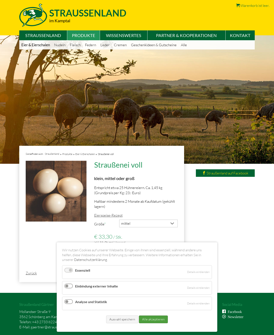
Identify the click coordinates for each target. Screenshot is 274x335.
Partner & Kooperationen (186, 35)
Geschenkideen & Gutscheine (154, 45)
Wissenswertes (123, 35)
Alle (184, 45)
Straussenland (87, 12)
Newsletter (235, 316)
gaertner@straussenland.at (51, 327)
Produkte (83, 35)
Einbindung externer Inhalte (96, 286)
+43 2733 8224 (44, 322)
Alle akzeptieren (153, 319)
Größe (102, 224)
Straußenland (43, 35)
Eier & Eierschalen (35, 45)
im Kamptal (59, 20)
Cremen (120, 45)
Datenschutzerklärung (90, 260)
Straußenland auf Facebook (225, 173)
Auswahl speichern (122, 319)
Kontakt (240, 35)
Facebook (234, 311)
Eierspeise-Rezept (108, 215)
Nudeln (60, 45)
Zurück (31, 273)
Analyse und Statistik (91, 302)
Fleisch (75, 45)
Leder (105, 45)
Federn (90, 45)
